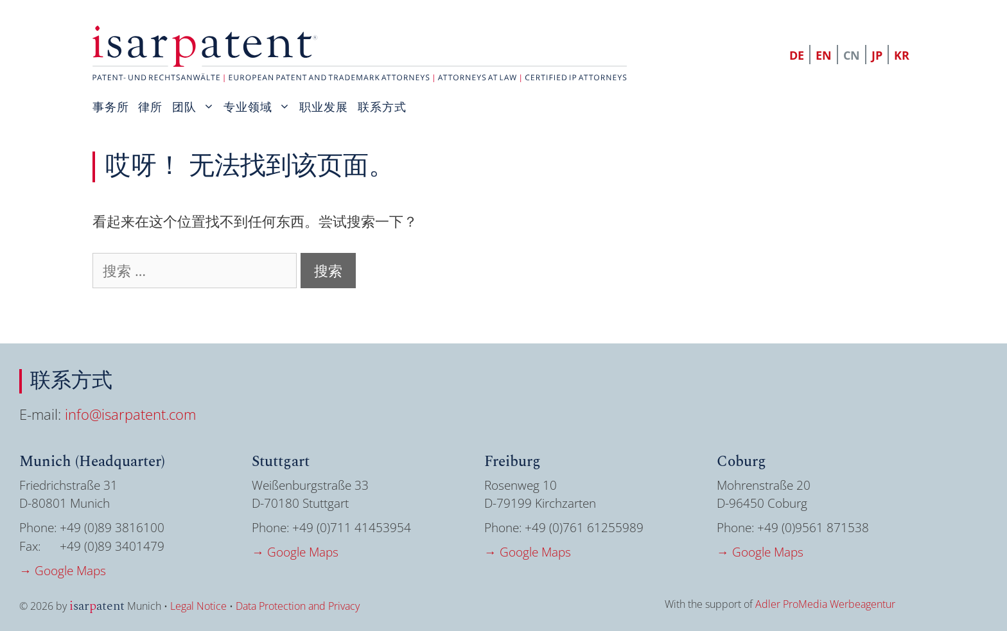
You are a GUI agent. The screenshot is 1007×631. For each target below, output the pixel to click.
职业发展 (323, 106)
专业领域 (261, 106)
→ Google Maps (62, 570)
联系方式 (382, 106)
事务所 (110, 106)
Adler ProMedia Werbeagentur (825, 604)
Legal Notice (198, 606)
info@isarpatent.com (130, 414)
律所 (150, 106)
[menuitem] (797, 54)
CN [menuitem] (851, 55)
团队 (197, 106)
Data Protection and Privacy (298, 606)
